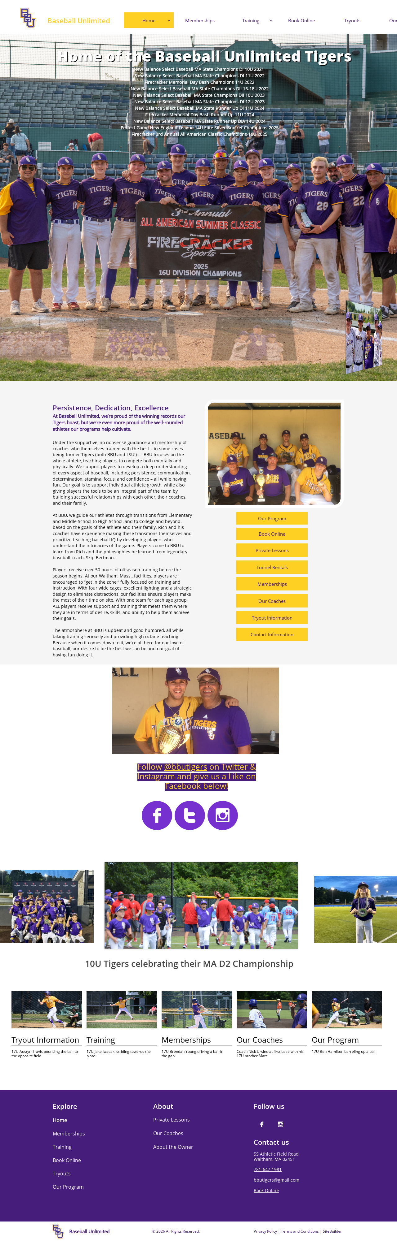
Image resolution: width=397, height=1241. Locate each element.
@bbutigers (185, 766)
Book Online (266, 1190)
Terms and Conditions (300, 1231)
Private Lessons (171, 1119)
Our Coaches (168, 1133)
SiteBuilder (332, 1231)
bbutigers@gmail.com (276, 1180)
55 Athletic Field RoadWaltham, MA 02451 (276, 1156)
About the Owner (173, 1147)
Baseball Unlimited (78, 20)
